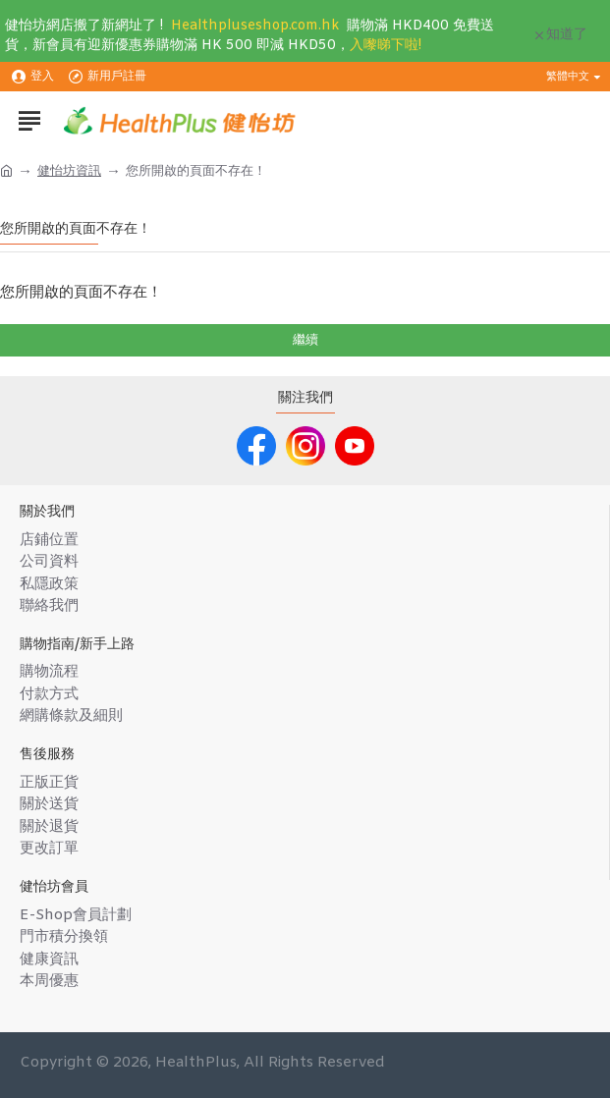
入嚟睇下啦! (385, 45)
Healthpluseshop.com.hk (255, 26)
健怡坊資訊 (69, 171)
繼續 (305, 340)
